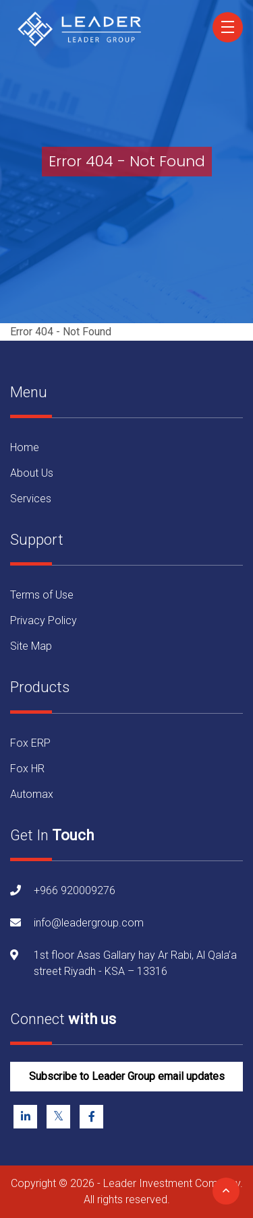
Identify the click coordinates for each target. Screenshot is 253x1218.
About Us (31, 473)
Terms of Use (42, 594)
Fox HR (27, 768)
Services (30, 498)
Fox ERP (30, 743)
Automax (31, 794)
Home (24, 447)
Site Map (31, 646)
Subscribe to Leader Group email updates (127, 1076)
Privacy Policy (43, 620)
